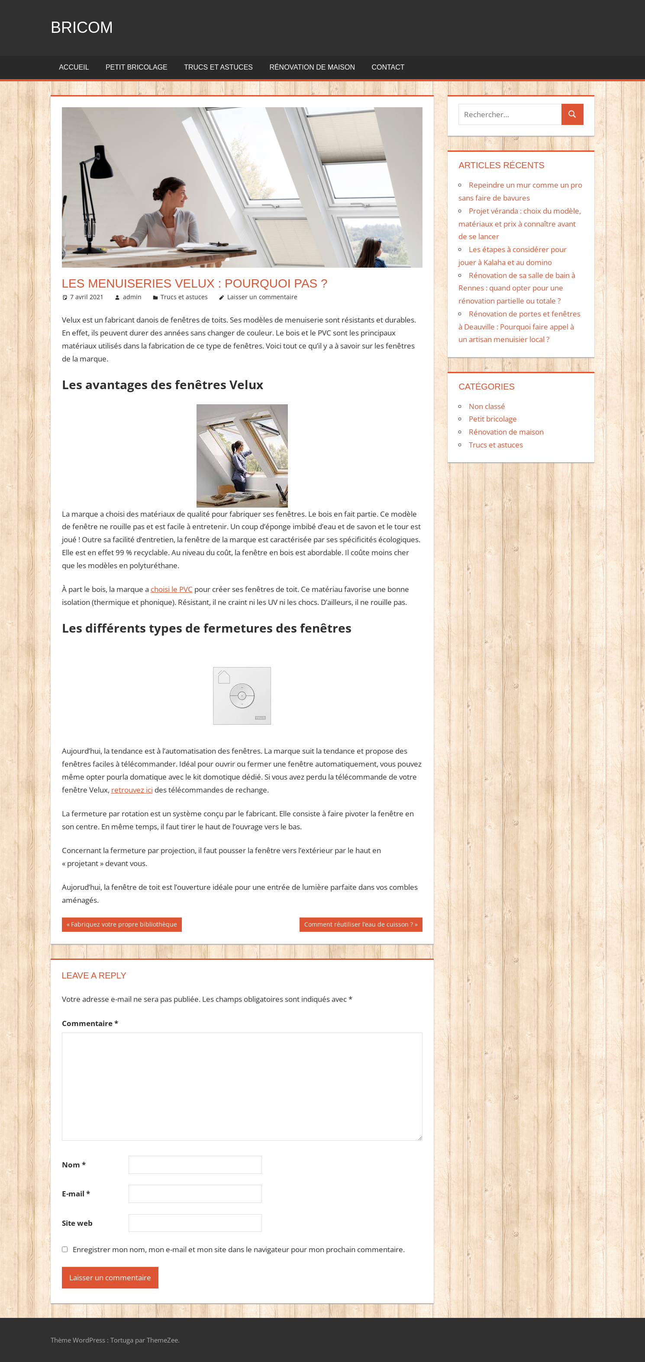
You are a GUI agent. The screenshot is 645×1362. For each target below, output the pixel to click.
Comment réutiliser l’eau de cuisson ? (358, 925)
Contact (387, 67)
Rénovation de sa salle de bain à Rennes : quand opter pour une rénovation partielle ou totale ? (516, 288)
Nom (74, 1165)
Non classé (487, 406)
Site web (77, 1223)
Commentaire (90, 1023)
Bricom (82, 27)
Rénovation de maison (312, 67)
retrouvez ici (132, 790)
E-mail (76, 1194)
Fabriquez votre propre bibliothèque (124, 925)
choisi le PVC (172, 589)
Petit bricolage (137, 67)
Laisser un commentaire (262, 297)
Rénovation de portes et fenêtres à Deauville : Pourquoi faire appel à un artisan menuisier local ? (519, 327)
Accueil (74, 67)
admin (132, 297)
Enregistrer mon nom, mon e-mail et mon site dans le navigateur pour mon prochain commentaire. (239, 1249)
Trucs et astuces (218, 67)
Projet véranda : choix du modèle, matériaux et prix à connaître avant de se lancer (519, 224)
